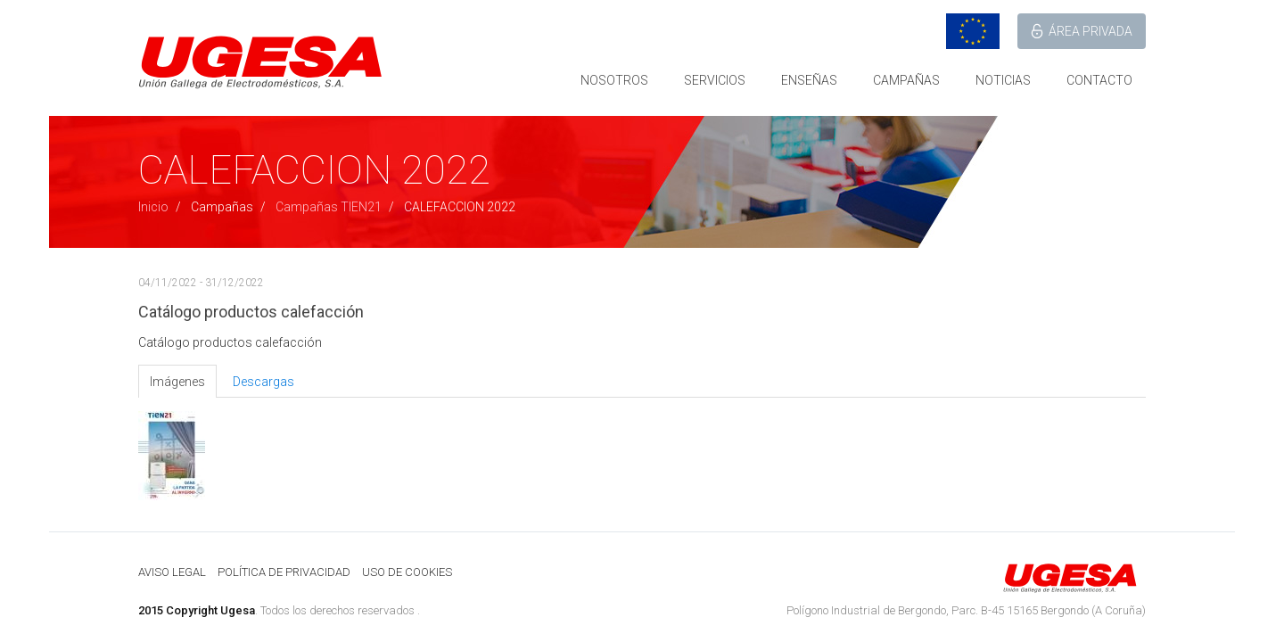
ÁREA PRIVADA (1090, 31)
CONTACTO (1099, 80)
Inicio (153, 207)
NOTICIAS (1003, 80)
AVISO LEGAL (172, 572)
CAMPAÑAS (906, 80)
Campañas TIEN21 (329, 207)
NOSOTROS (614, 80)
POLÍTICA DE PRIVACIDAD (284, 572)
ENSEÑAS (809, 80)
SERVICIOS (714, 80)
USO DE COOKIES (407, 572)
